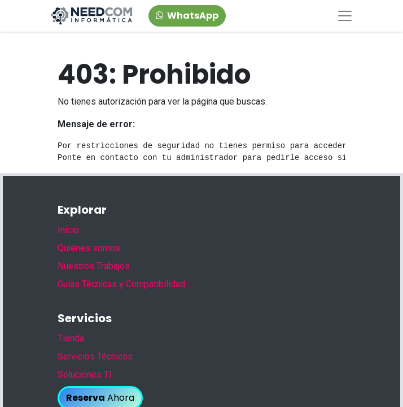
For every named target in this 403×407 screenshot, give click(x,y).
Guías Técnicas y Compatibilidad (121, 284)
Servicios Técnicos (95, 356)
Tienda (71, 338)
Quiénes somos (89, 248)
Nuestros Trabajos (94, 266)
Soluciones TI (85, 374)
